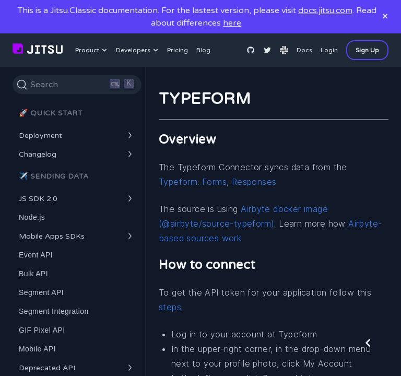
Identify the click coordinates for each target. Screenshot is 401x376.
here (232, 23)
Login (329, 50)
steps (170, 307)
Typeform (178, 182)
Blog (203, 50)
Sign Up (367, 50)
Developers (138, 50)
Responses (254, 182)
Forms (214, 182)
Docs (304, 50)
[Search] (77, 84)
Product (92, 50)
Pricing (177, 50)
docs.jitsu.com (325, 10)
